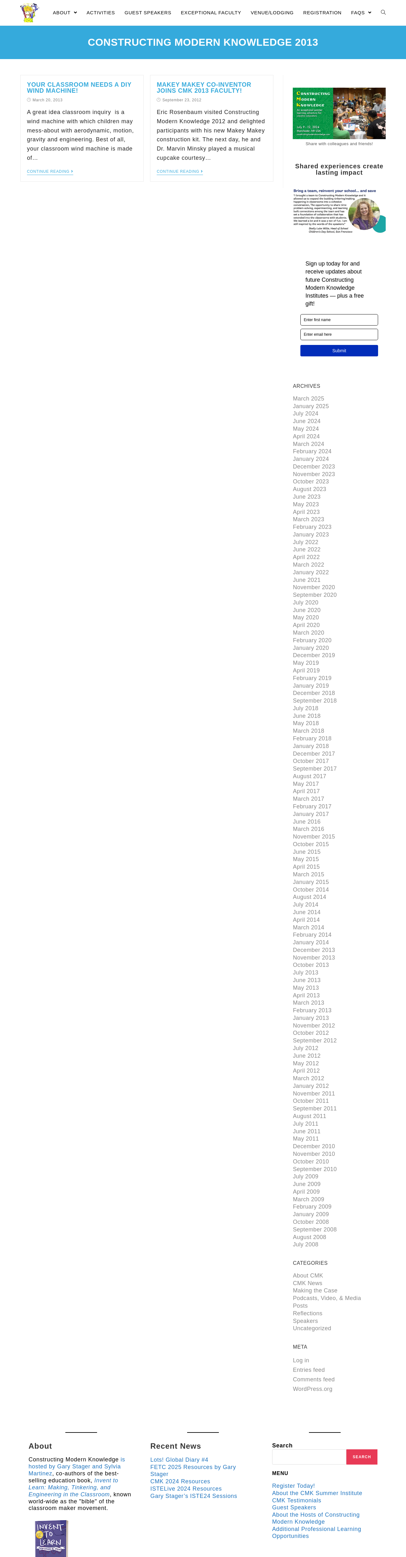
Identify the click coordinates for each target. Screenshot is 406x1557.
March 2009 (308, 1159)
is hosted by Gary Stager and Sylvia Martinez (77, 1421)
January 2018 (311, 728)
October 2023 (311, 477)
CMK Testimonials (297, 1454)
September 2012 (315, 1008)
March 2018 (308, 714)
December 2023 (314, 463)
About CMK (308, 1233)
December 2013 (314, 922)
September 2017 (315, 750)
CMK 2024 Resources (180, 1435)
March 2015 (308, 850)
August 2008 (309, 1195)
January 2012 (311, 1051)
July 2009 (305, 1137)
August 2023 (309, 484)
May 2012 (306, 1030)
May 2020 (306, 606)
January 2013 (311, 987)
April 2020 (306, 613)
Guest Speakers (294, 1462)
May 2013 (306, 958)
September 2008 (315, 1187)
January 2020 (311, 635)
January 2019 (311, 671)
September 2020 (315, 585)
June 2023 (307, 492)
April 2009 (306, 1152)
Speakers (305, 1275)
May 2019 (306, 649)
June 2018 (307, 700)
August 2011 (309, 1080)
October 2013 (311, 936)
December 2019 (314, 642)
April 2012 (306, 1037)
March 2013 (308, 972)
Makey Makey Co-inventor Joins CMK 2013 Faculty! (211, 87)
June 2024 (307, 420)
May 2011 (306, 1101)
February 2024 (312, 448)
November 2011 (314, 1058)
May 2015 (306, 836)
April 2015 (306, 843)
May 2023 (306, 498)
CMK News (307, 1240)
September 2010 (315, 1130)
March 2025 (308, 398)
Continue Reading (50, 170)
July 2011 (305, 1087)
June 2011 (307, 1094)
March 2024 (308, 441)
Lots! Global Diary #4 (179, 1414)
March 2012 (308, 1044)
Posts (300, 1261)
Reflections (307, 1268)
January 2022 (311, 563)
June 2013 (307, 951)
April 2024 (306, 434)
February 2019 (312, 664)
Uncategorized (312, 1283)
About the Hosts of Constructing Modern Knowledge (316, 1472)
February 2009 (312, 1166)
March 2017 (308, 778)
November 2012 (314, 994)
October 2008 (311, 1180)
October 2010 (311, 1123)
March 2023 (308, 513)
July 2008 (305, 1202)
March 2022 (308, 556)
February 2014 (312, 908)
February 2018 (312, 721)
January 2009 (311, 1173)
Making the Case (315, 1247)
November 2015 (314, 814)
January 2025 (311, 405)
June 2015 (307, 829)
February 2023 (312, 520)
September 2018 (315, 685)
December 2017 (314, 735)
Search (282, 1400)
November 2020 (314, 578)
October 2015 (311, 822)
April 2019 (306, 656)
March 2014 (308, 900)
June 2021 (307, 570)
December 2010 (314, 1109)
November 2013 (314, 929)
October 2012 (311, 1001)
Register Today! (294, 1440)
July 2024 (305, 412)
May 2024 (306, 427)
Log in (301, 1314)
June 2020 (307, 599)
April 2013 (306, 965)
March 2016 (308, 807)
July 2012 (305, 1015)
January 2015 (311, 857)
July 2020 (305, 592)
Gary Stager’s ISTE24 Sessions (194, 1449)
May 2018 (306, 707)
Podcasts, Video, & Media (327, 1254)
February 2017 (312, 786)
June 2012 (307, 1022)
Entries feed (309, 1324)
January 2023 (311, 527)
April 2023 (306, 506)
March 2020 (308, 620)
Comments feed (314, 1334)
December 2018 (314, 678)
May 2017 (306, 764)
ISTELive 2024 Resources (186, 1442)
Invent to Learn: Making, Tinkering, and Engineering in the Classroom (74, 1441)
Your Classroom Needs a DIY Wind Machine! (76, 87)
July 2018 (305, 692)
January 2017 (311, 793)
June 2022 (307, 542)
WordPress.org (312, 1343)
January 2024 (311, 456)
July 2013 (305, 943)
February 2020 (312, 628)
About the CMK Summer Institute (317, 1447)
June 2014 (307, 886)
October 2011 (311, 1065)
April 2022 (306, 549)
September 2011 (315, 1073)
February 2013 (312, 979)
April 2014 (306, 893)
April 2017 (306, 771)
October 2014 (311, 864)
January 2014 (311, 915)
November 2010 (314, 1116)
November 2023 (314, 470)
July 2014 (305, 879)
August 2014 (309, 872)
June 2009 (307, 1145)
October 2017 (311, 742)
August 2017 (309, 757)
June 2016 (307, 800)
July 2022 (305, 534)
